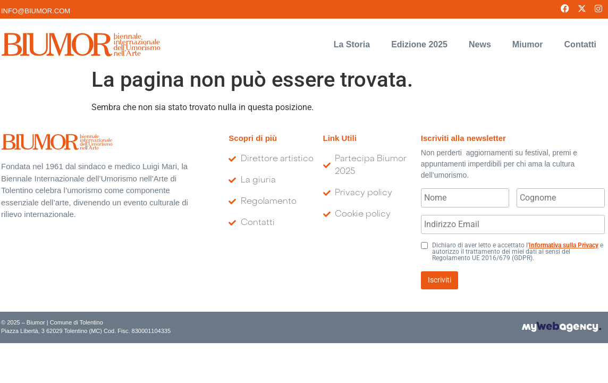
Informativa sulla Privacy (563, 237)
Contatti (580, 36)
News (480, 36)
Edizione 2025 (419, 36)
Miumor (527, 36)
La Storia (352, 36)
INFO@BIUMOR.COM (35, 11)
